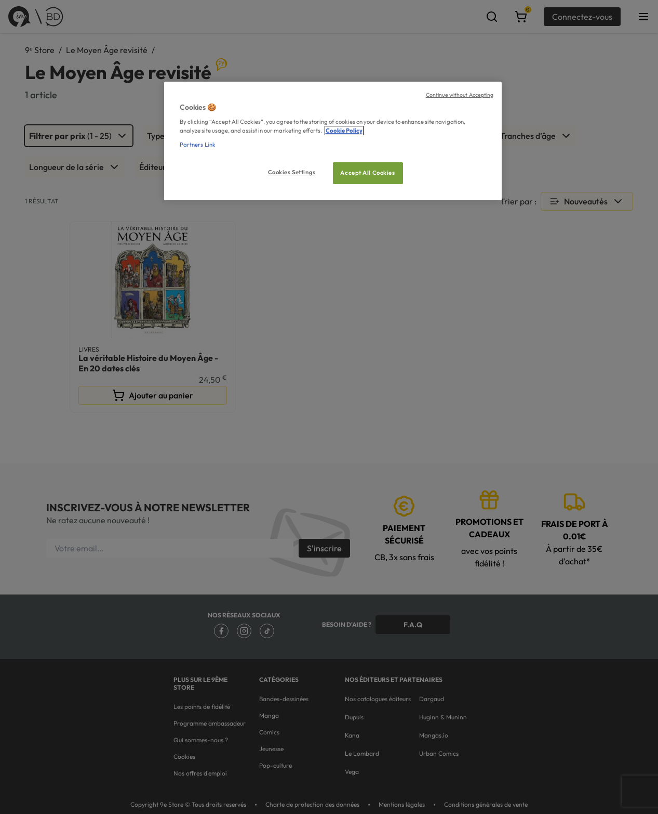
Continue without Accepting (460, 94)
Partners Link (198, 144)
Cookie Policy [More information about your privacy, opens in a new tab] (344, 130)
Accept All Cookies (367, 172)
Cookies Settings (292, 172)
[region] (333, 141)
